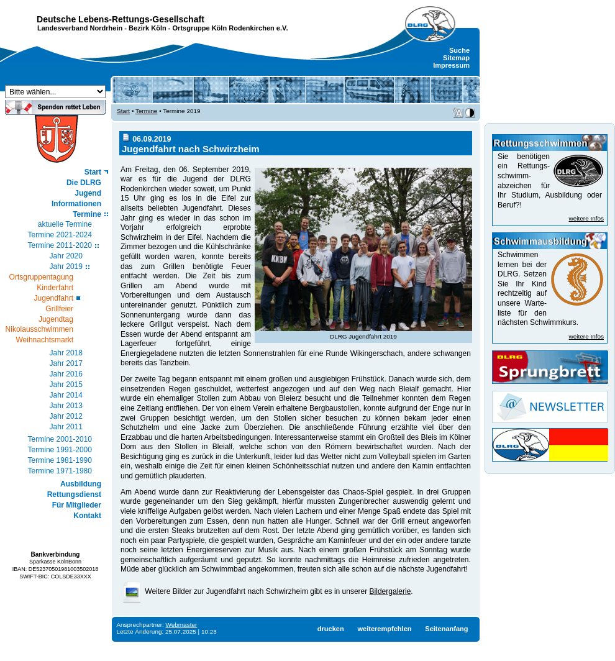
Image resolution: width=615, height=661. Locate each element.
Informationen (76, 203)
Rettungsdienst (74, 494)
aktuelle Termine (65, 224)
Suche (459, 50)
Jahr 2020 (66, 256)
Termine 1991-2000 (60, 449)
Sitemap (456, 58)
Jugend (88, 193)
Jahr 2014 (66, 395)
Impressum (451, 65)
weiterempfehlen (384, 628)
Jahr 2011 (66, 426)
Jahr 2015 (66, 384)
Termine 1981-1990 (60, 460)
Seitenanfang (446, 628)
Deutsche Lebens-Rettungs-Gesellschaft (120, 19)
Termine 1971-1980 (60, 471)
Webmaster (182, 624)
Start (92, 172)
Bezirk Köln (147, 28)
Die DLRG (83, 182)
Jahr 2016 (66, 374)
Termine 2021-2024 (60, 234)
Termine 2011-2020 (60, 245)
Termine (87, 214)
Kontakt (87, 515)
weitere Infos (586, 218)
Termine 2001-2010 (60, 439)
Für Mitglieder (76, 505)
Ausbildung (80, 484)
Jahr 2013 (66, 405)
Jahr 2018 (66, 353)
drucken (330, 628)
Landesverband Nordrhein (79, 28)
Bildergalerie (390, 591)
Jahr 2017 (66, 363)
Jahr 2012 (66, 416)
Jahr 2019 (66, 266)
